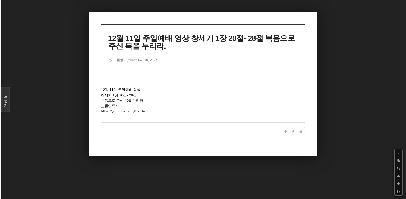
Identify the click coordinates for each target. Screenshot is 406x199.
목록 (5, 99)
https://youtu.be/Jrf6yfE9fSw (123, 111)
